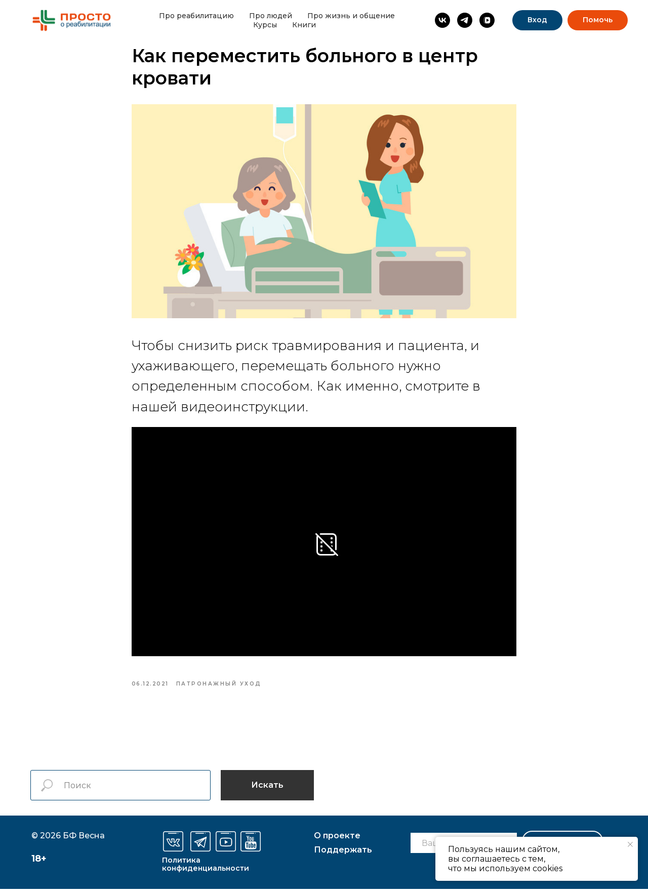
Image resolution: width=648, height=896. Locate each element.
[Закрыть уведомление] (630, 844)
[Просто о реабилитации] (442, 20)
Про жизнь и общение (351, 15)
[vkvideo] (487, 20)
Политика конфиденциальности (205, 871)
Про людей (270, 15)
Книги (304, 24)
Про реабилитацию (196, 15)
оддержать (343, 857)
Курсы (265, 24)
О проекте (337, 842)
